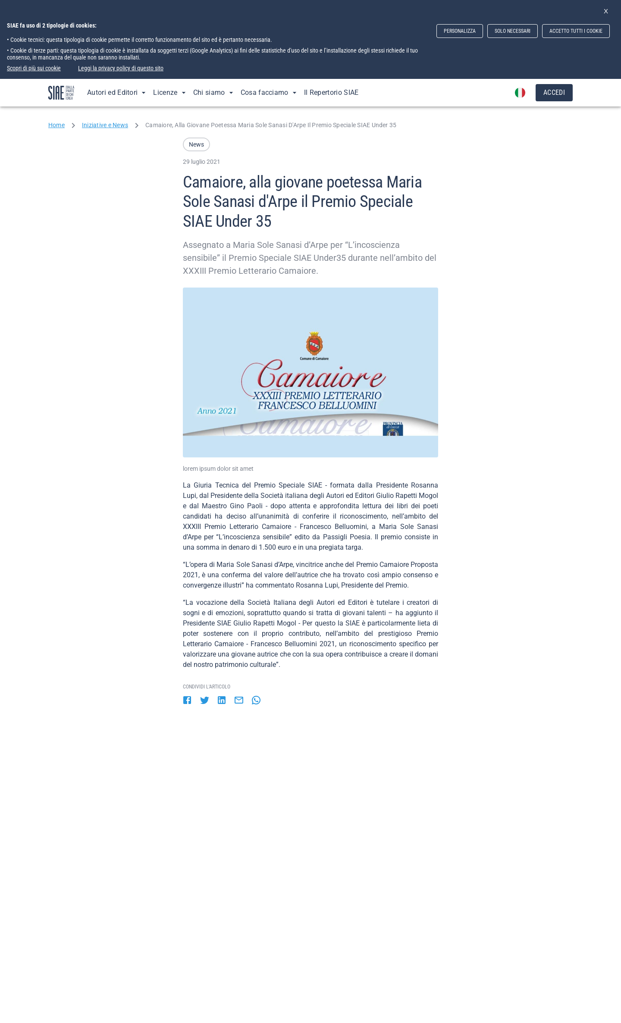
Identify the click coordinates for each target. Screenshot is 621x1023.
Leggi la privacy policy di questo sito (120, 68)
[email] (239, 701)
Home (56, 125)
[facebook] (187, 701)
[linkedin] (221, 701)
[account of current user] (520, 92)
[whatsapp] (256, 701)
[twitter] (204, 701)
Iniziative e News (105, 125)
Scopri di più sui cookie (34, 68)
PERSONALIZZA (460, 31)
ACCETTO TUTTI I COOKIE (575, 31)
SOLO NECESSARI (512, 31)
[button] (196, 144)
